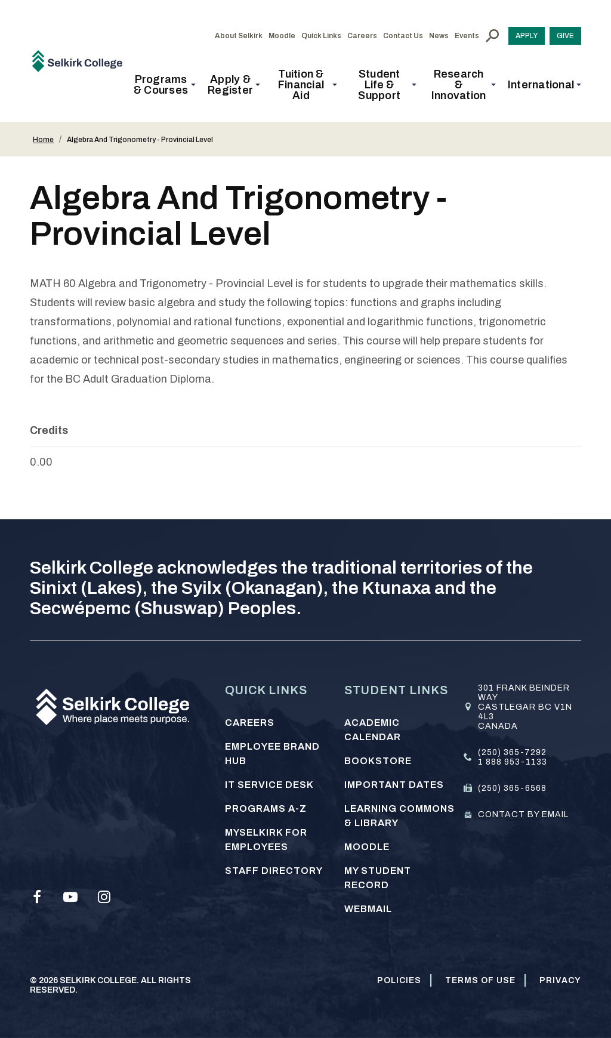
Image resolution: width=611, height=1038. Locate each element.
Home (43, 139)
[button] (164, 84)
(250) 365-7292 (512, 752)
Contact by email (523, 814)
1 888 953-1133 (512, 761)
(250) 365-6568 (512, 788)
